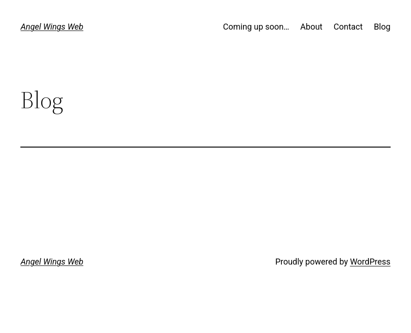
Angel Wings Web (51, 26)
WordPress (370, 261)
